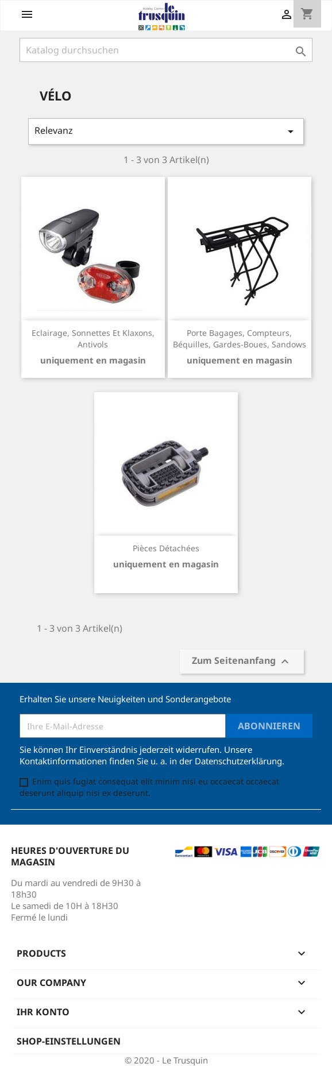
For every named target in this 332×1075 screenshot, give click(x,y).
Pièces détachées (166, 548)
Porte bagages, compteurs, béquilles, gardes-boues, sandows (239, 338)
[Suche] (166, 50)
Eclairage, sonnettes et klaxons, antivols (93, 338)
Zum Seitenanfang (242, 662)
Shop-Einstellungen (69, 1041)
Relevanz (166, 131)
